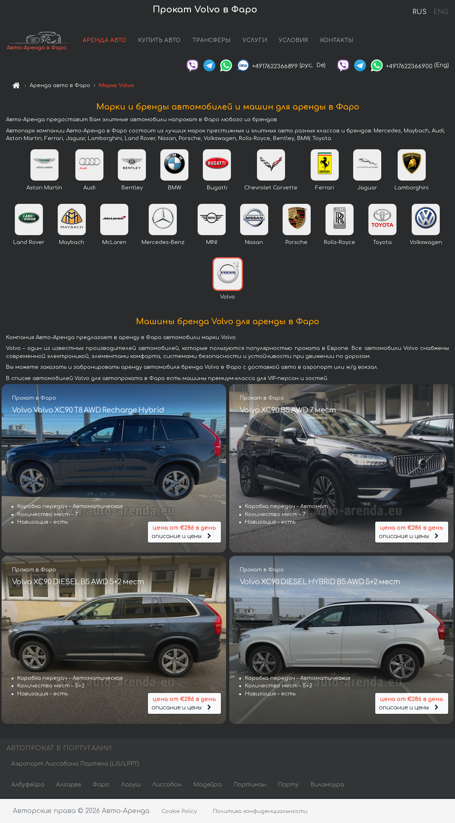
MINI (211, 243)
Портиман (249, 786)
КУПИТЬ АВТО (163, 41)
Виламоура (327, 786)
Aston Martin (44, 188)
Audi (89, 188)
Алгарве (68, 786)
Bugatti (217, 188)
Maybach (71, 243)
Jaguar (367, 188)
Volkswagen (426, 243)
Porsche (296, 243)
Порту (288, 786)
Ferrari (324, 188)
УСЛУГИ (259, 41)
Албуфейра (27, 786)
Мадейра (207, 786)
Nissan (254, 243)
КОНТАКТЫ (341, 41)
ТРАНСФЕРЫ (216, 41)
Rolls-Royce (339, 243)
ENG (440, 12)
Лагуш (131, 786)
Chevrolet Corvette (270, 188)
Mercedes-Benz (163, 243)
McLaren (114, 243)
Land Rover (28, 243)
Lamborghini (411, 188)
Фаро (101, 786)
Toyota (382, 243)
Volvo (227, 298)
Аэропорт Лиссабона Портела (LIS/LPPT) (75, 765)
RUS (420, 12)
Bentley (132, 188)
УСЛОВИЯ (297, 41)
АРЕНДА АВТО (109, 41)
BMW (174, 188)
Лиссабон (167, 786)
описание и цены (184, 532)
